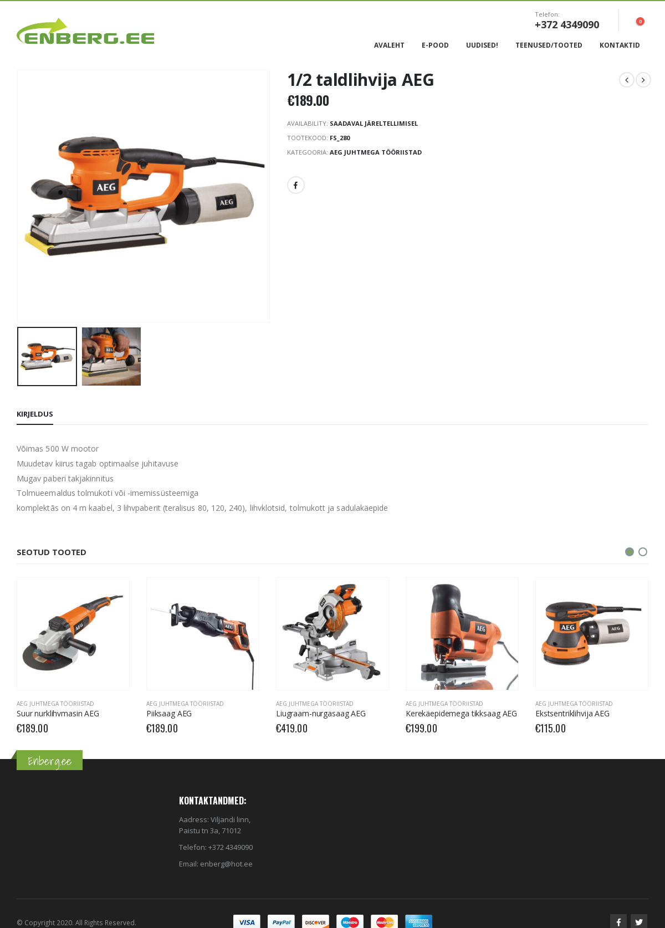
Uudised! (482, 45)
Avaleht (389, 45)
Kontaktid (620, 45)
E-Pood (435, 45)
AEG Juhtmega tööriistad (376, 152)
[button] (629, 551)
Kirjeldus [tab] (35, 414)
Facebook (296, 185)
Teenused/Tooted (548, 45)
